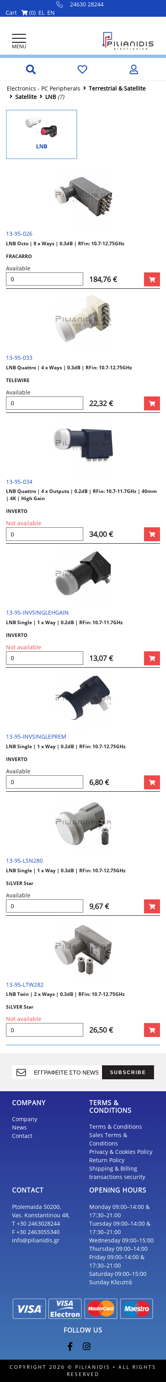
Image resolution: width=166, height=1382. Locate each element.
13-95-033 (19, 357)
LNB (50, 97)
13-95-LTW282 (25, 984)
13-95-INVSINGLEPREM (36, 736)
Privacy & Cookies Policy (120, 1151)
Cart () (21, 12)
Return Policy (106, 1160)
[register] (66, 1072)
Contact (22, 1136)
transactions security (117, 1177)
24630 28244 (80, 4)
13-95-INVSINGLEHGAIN (37, 612)
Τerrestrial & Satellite (117, 88)
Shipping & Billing (113, 1168)
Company (24, 1119)
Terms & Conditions (115, 1126)
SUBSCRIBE (128, 1072)
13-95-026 (19, 233)
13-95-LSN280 (24, 860)
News (19, 1127)
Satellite (26, 97)
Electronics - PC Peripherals (43, 88)
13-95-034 (19, 481)
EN (51, 12)
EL (41, 12)
